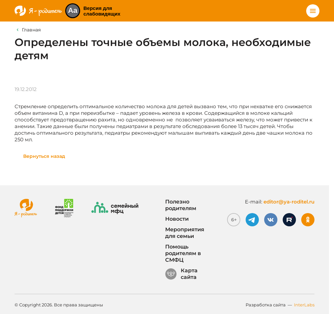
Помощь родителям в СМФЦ (183, 253)
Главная (31, 30)
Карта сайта (181, 274)
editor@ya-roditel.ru (288, 202)
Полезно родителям (180, 205)
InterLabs (304, 304)
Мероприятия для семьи (184, 232)
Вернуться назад (44, 156)
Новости (177, 219)
